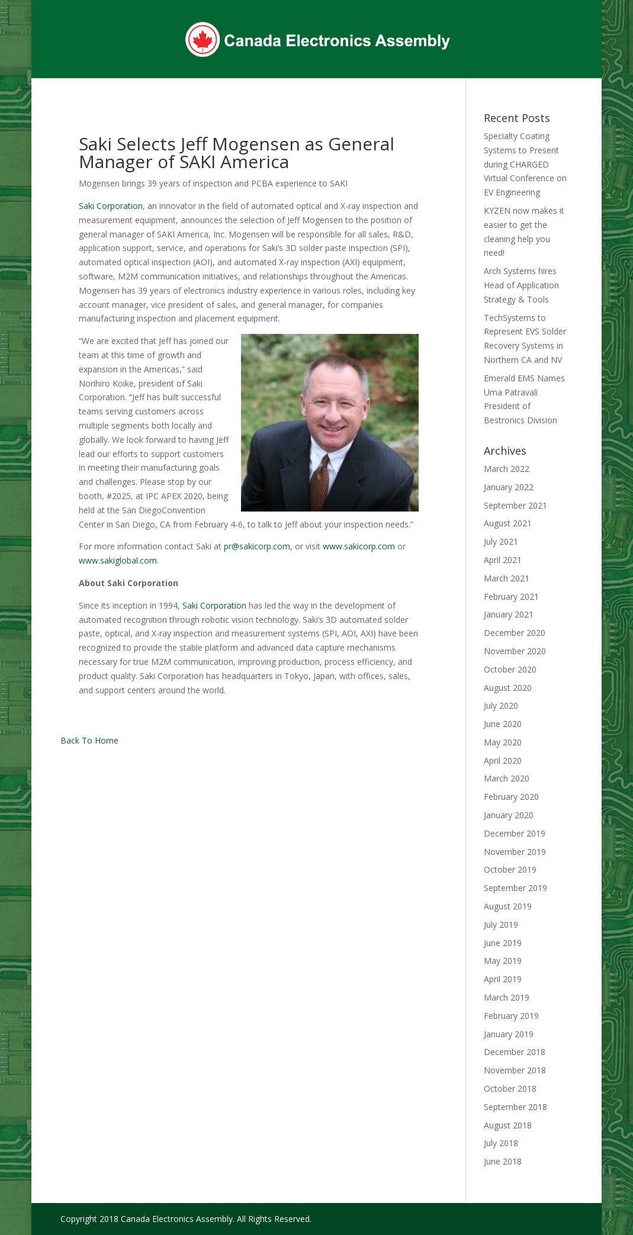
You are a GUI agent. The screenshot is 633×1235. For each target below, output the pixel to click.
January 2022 (509, 487)
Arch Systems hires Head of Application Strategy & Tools (521, 285)
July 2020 (501, 705)
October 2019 (510, 869)
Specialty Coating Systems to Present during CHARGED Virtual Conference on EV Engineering (525, 164)
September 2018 (515, 1106)
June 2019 (503, 942)
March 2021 (506, 578)
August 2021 (508, 523)
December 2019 (514, 833)
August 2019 (508, 906)
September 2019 (515, 887)
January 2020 (509, 815)
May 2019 (503, 960)
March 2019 (506, 997)
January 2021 (509, 614)
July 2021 (501, 541)
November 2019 (515, 851)
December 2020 (514, 632)
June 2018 (503, 1161)
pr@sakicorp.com (257, 546)
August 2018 (508, 1125)
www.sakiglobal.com (118, 560)
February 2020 (511, 796)
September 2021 (515, 505)
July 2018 (501, 1143)
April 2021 (503, 559)
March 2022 (506, 468)
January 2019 (509, 1034)
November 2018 (515, 1070)
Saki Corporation (111, 205)
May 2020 (503, 742)
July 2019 (501, 924)
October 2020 (510, 669)
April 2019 (503, 979)
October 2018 (510, 1088)
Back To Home (89, 740)
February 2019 (511, 1015)
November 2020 (515, 651)
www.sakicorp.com (359, 546)
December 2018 (514, 1051)
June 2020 (503, 723)
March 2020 (506, 778)
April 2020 (503, 760)
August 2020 (508, 687)
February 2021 (511, 596)
